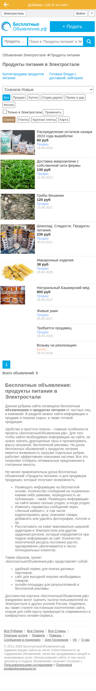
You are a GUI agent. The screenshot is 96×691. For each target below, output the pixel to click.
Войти (80, 13)
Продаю (19, 97)
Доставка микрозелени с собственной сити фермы (59, 165)
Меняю (9, 105)
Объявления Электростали (24, 55)
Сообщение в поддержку (22, 640)
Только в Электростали (23, 112)
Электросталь (13, 13)
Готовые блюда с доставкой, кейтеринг (66, 76)
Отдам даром (52, 97)
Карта (64, 119)
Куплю (33, 97)
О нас (85, 640)
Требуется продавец (54, 328)
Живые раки (47, 311)
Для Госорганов (56, 640)
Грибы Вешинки (50, 197)
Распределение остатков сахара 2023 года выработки (64, 136)
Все (6, 97)
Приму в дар (75, 97)
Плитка (23, 119)
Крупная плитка (44, 119)
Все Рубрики (13, 631)
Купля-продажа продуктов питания (23, 76)
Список (9, 119)
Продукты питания (65, 55)
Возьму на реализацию (56, 345)
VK (75, 640)
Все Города (35, 631)
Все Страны (57, 631)
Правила (38, 635)
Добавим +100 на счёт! (48, 5)
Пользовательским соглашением (28, 665)
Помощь (55, 635)
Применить (53, 112)
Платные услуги (15, 635)
